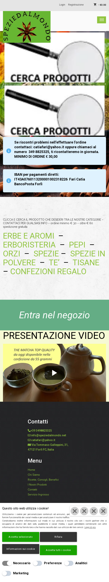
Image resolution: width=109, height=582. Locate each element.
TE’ (54, 262)
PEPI (76, 244)
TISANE (86, 262)
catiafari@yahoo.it (43, 440)
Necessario (22, 563)
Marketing (21, 573)
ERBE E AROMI (28, 236)
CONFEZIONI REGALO (48, 271)
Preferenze (53, 563)
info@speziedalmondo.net (48, 435)
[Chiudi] (88, 511)
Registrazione (76, 4)
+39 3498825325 (41, 430)
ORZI (11, 253)
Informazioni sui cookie (21, 548)
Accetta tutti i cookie (58, 550)
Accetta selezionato (21, 536)
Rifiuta (58, 536)
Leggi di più (90, 527)
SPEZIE (46, 253)
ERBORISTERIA (31, 244)
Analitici (81, 563)
